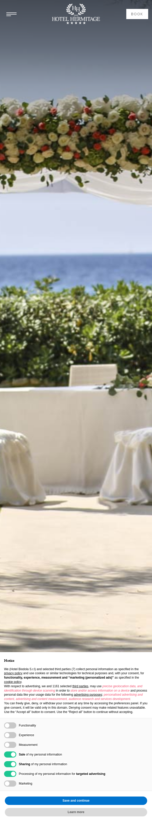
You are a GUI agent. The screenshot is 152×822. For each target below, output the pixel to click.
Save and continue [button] (75, 800)
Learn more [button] (76, 812)
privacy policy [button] (13, 673)
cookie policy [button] (12, 682)
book (137, 13)
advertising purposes (88, 694)
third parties (80, 686)
